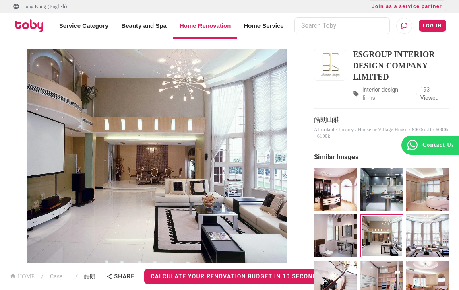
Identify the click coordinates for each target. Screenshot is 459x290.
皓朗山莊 (93, 276)
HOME (22, 276)
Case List (59, 276)
